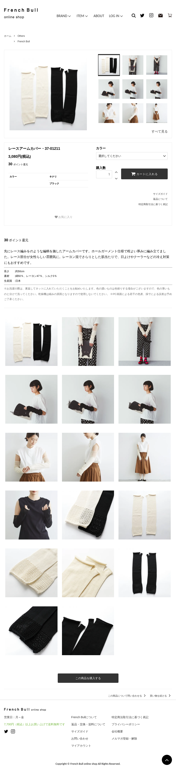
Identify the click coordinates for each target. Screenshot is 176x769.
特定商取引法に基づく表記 (153, 204)
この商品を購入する (88, 678)
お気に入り (64, 217)
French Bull (24, 41)
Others (21, 36)
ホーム (7, 36)
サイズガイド (160, 194)
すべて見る (159, 131)
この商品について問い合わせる (127, 695)
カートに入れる (144, 174)
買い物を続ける (161, 695)
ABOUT (99, 16)
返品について (160, 199)
